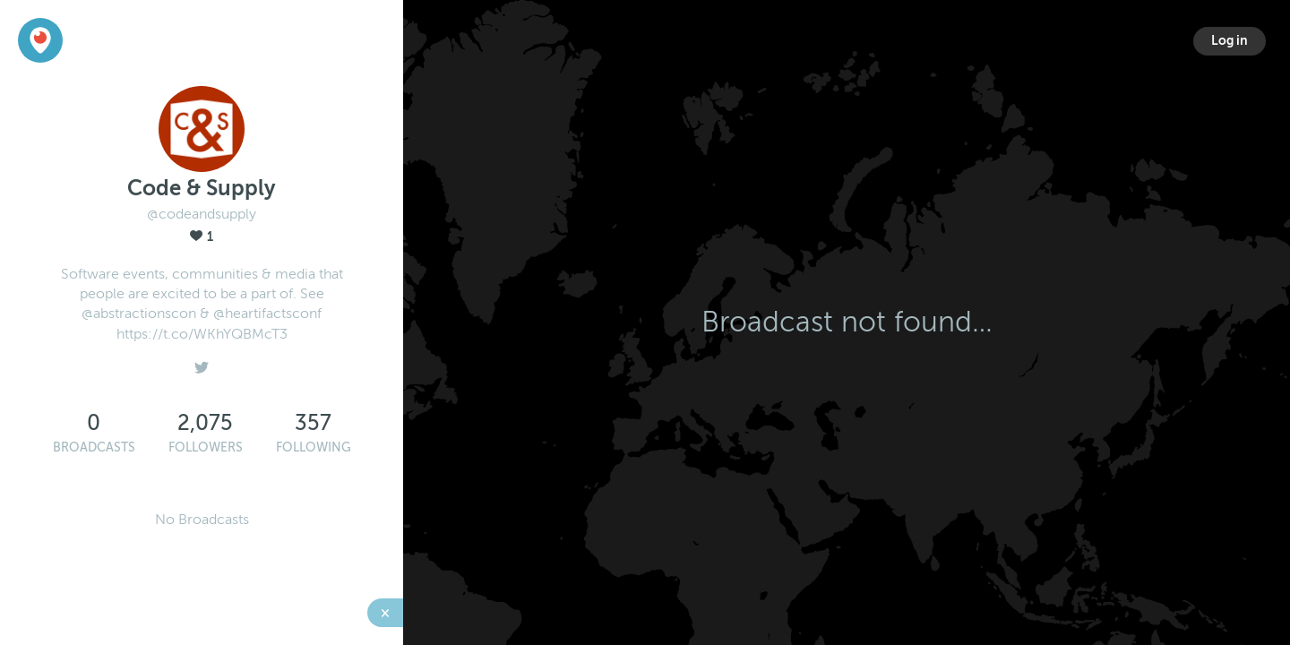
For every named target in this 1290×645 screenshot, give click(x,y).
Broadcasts (94, 447)
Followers (205, 447)
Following (313, 447)
